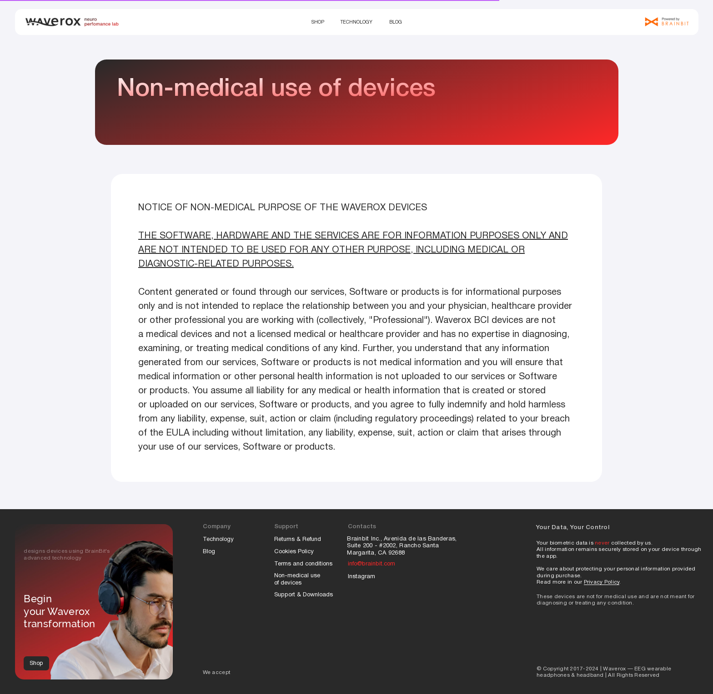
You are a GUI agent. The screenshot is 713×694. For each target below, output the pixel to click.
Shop (317, 22)
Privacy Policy (602, 582)
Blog (395, 22)
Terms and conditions (303, 564)
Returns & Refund (297, 539)
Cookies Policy (295, 552)
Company (217, 526)
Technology (356, 22)
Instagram (361, 577)
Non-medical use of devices (297, 579)
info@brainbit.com (371, 564)
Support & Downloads (303, 595)
